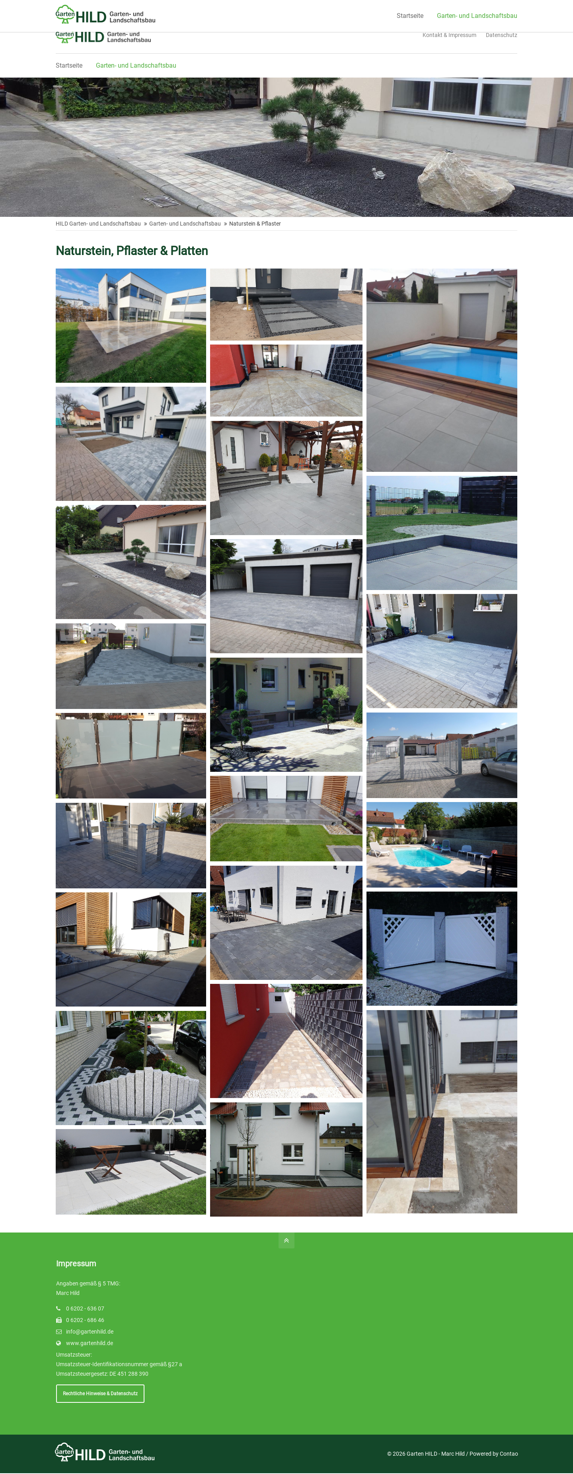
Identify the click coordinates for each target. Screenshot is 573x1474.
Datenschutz (501, 35)
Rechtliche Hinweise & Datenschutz (98, 1394)
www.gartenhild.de (89, 1344)
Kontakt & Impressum (449, 35)
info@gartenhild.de (89, 1333)
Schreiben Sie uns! (220, 7)
